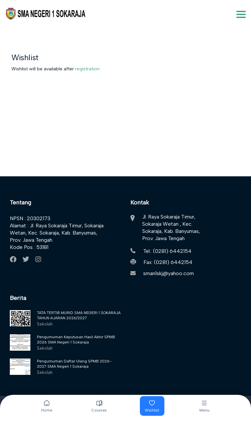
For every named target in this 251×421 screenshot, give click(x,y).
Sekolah (45, 324)
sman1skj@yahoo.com (168, 273)
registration (87, 69)
